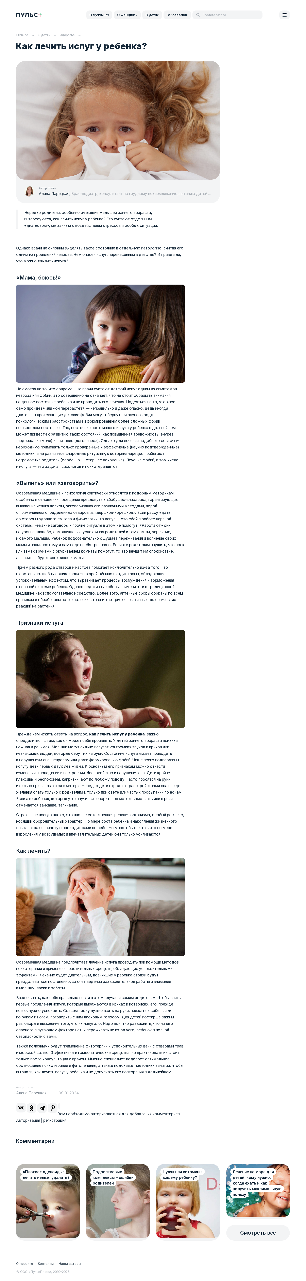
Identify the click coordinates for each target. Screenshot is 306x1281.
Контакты (46, 1264)
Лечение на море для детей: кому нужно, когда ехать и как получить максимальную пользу (255, 1183)
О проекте (24, 1264)
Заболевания (177, 15)
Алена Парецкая (54, 193)
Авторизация (28, 1120)
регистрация (54, 1120)
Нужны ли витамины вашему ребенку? (182, 1175)
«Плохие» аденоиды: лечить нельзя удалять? (46, 1175)
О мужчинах (99, 15)
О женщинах (127, 15)
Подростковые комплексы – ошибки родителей (113, 1178)
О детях (152, 15)
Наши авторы (69, 1264)
